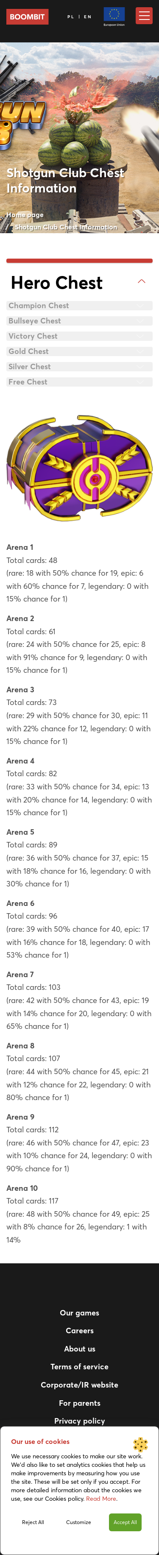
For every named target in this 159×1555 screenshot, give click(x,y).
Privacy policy (79, 1421)
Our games (79, 1313)
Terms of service (79, 1366)
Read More (101, 1498)
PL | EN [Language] (80, 17)
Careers (80, 1330)
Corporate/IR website (79, 1385)
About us (79, 1349)
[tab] (79, 282)
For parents (79, 1403)
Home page (25, 214)
